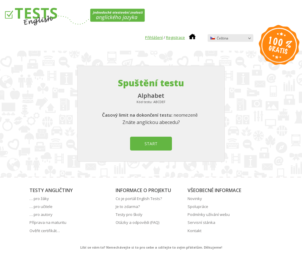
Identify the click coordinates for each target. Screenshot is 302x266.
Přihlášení (154, 37)
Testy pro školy (129, 214)
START (151, 143)
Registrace (175, 37)
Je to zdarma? (128, 206)
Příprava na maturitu (47, 222)
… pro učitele (40, 206)
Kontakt (194, 230)
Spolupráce (198, 206)
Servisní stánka (201, 222)
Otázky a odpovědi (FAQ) (137, 222)
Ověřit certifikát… (44, 230)
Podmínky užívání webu (209, 214)
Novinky (195, 198)
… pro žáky (39, 198)
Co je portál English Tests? (139, 198)
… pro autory (40, 214)
